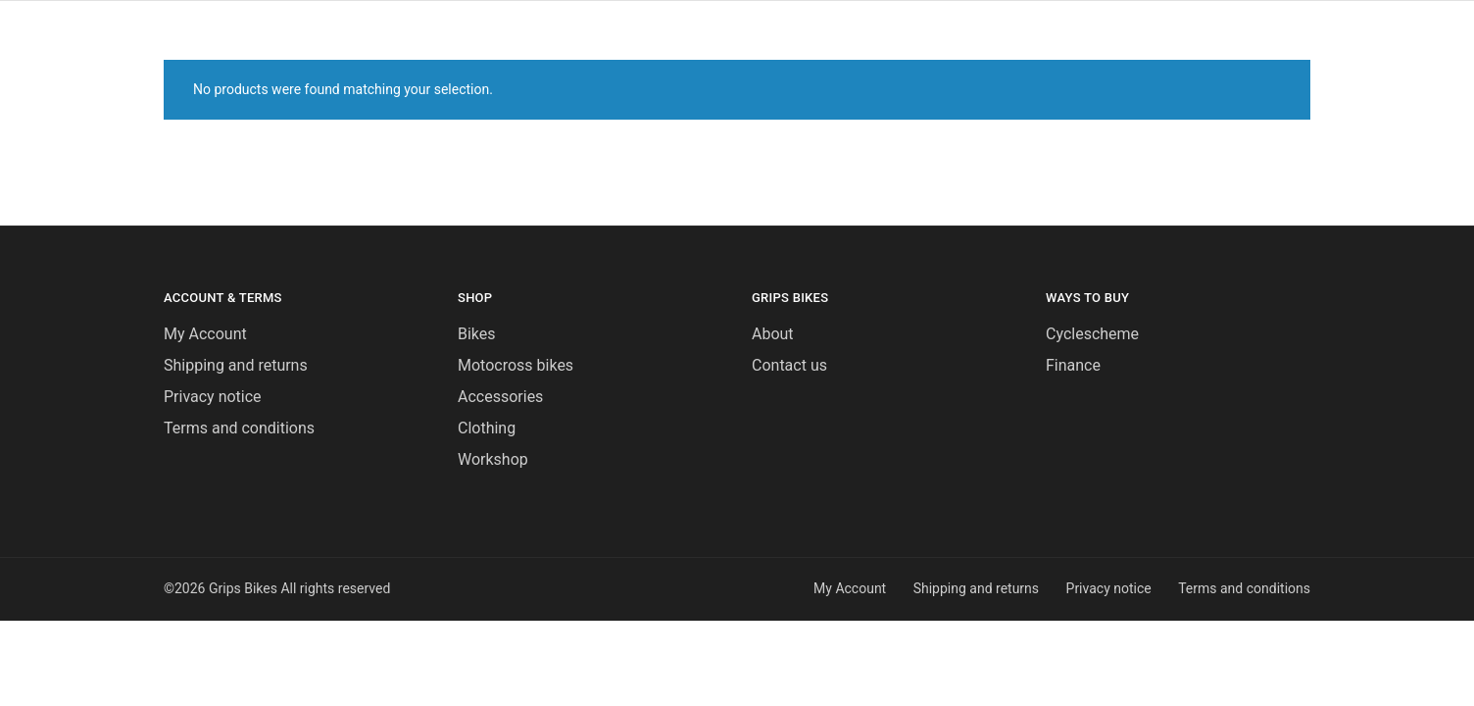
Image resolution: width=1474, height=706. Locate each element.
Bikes (477, 334)
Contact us (789, 365)
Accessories (500, 396)
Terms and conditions (239, 428)
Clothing (487, 428)
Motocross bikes (515, 365)
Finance (1073, 365)
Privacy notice (213, 396)
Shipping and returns (236, 365)
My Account (205, 334)
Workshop (493, 459)
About (773, 334)
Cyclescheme (1092, 334)
